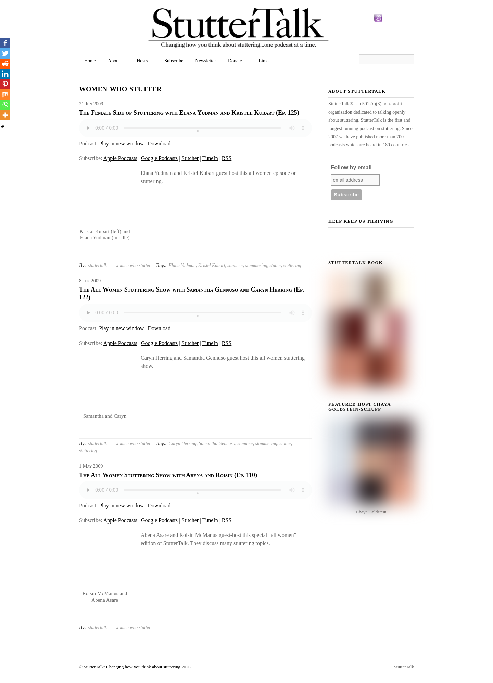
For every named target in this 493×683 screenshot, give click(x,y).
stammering (256, 265)
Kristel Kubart (211, 265)
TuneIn (210, 158)
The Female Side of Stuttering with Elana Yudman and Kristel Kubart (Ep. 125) (189, 112)
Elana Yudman (182, 265)
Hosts (142, 60)
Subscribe (173, 60)
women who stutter (133, 265)
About (114, 60)
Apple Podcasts (120, 158)
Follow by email (351, 167)
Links (263, 60)
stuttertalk (97, 265)
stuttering (292, 265)
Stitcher (190, 158)
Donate (235, 60)
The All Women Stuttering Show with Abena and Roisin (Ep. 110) (168, 475)
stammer (235, 265)
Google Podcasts (159, 158)
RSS (226, 158)
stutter (275, 265)
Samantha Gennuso (217, 443)
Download (159, 143)
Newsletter (205, 60)
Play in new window (121, 143)
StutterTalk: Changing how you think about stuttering (132, 666)
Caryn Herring (183, 443)
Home (90, 60)
